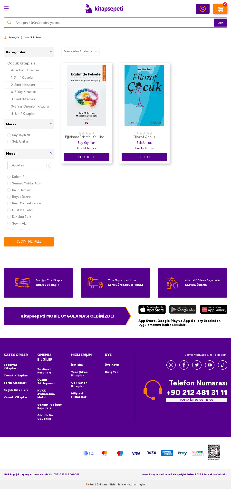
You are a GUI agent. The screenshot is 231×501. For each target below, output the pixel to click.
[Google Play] (182, 310)
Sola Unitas (18, 141)
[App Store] (152, 310)
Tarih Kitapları (15, 383)
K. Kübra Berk (19, 217)
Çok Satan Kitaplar (79, 384)
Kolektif (15, 177)
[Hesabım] (203, 9)
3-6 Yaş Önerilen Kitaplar (30, 106)
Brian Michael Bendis (24, 203)
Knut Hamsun (19, 190)
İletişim (77, 365)
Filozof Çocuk (144, 137)
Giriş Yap (111, 372)
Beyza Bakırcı (19, 197)
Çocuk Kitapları (21, 63)
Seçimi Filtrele (29, 241)
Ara (216, 22)
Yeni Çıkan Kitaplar (79, 374)
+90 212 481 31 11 (196, 392)
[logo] (104, 9)
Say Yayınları (18, 135)
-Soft (91, 484)
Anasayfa (11, 37)
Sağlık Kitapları (16, 390)
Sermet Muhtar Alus (24, 183)
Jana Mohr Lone (87, 148)
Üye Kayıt (112, 365)
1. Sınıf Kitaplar (22, 77)
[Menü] (6, 8)
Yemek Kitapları (16, 397)
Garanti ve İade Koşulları (49, 406)
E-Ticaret (102, 484)
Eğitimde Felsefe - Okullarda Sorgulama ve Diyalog (86, 137)
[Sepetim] (220, 9)
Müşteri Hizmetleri (79, 395)
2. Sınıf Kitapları (23, 85)
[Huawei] (213, 310)
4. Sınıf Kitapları (23, 114)
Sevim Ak (16, 223)
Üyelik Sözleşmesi (46, 381)
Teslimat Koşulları (44, 371)
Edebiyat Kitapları (11, 366)
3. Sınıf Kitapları (23, 99)
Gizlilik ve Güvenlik (45, 417)
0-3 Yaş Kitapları (23, 92)
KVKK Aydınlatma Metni (46, 394)
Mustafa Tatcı (20, 210)
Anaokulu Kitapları (25, 70)
